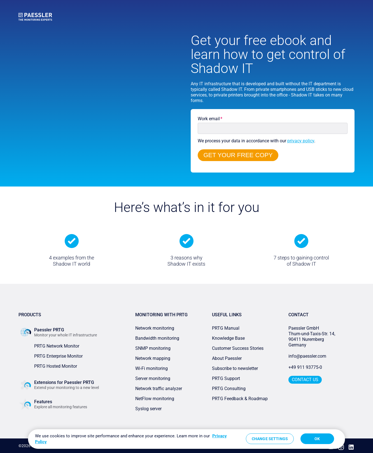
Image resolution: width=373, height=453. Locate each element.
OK (317, 439)
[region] (186, 439)
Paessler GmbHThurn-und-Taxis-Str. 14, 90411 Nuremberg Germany (312, 336)
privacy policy (300, 140)
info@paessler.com (307, 356)
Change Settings (270, 439)
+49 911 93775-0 (305, 367)
